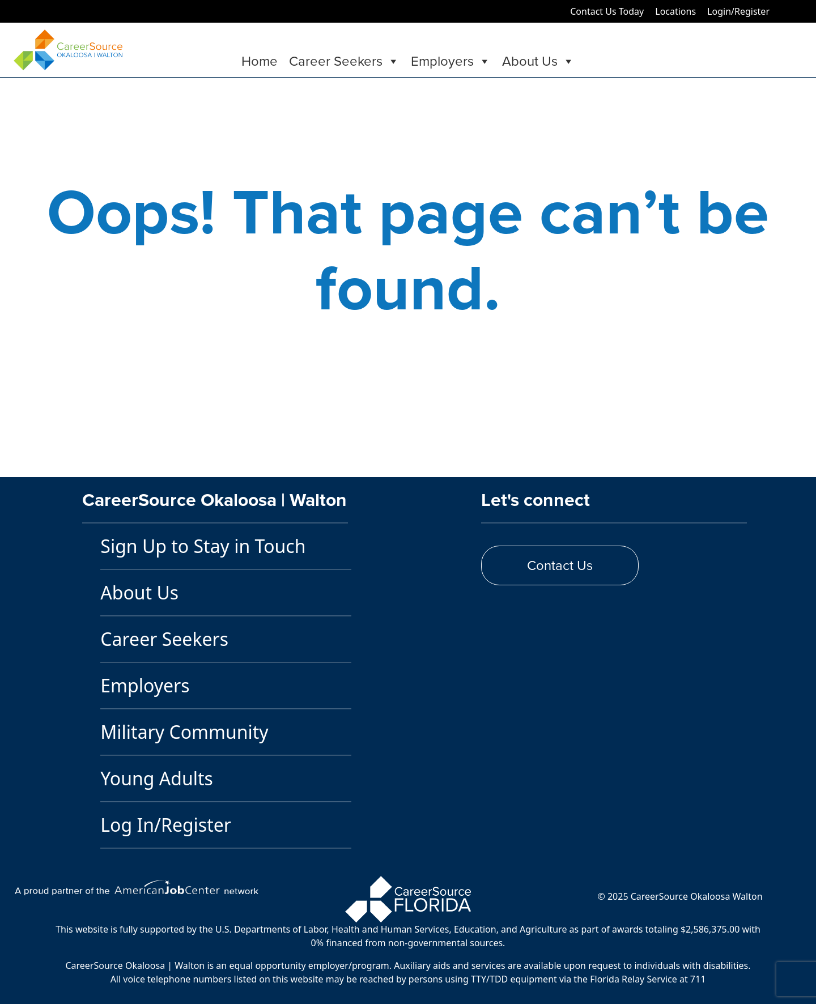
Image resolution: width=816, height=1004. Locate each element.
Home (259, 61)
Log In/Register (165, 824)
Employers (451, 61)
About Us (538, 61)
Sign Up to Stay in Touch (202, 546)
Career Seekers (344, 61)
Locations (675, 11)
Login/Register (738, 11)
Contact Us (560, 565)
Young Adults (156, 778)
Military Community (184, 732)
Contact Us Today (607, 11)
